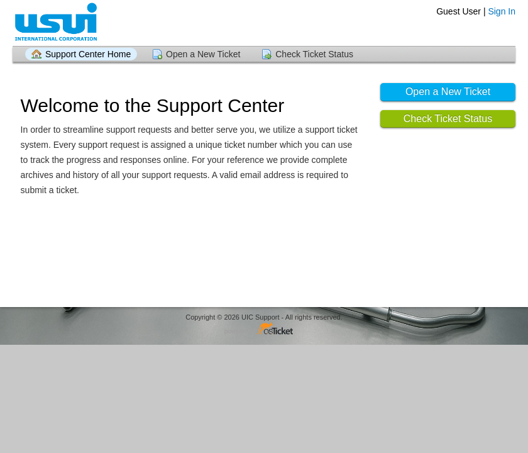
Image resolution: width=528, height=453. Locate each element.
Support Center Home (88, 54)
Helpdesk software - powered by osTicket (264, 329)
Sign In (501, 11)
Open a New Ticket (203, 54)
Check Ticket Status (314, 54)
